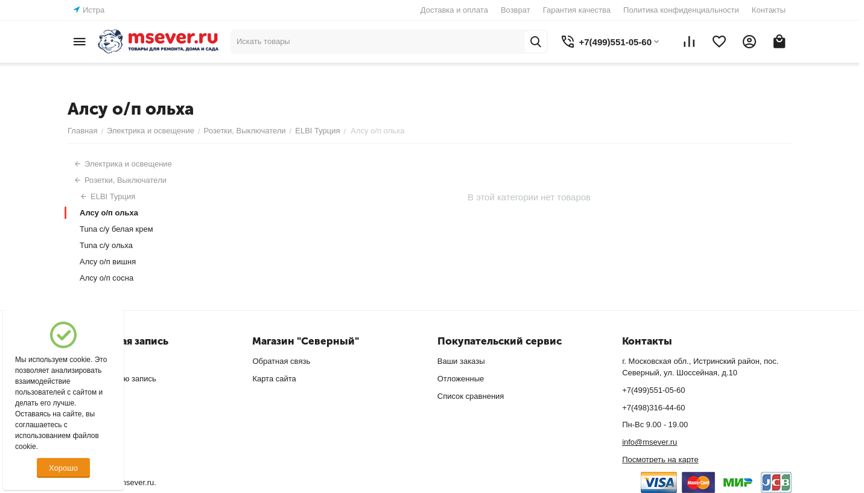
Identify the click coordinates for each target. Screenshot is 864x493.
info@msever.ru (649, 442)
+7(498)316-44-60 (653, 407)
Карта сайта (274, 378)
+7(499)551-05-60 (653, 390)
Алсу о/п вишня (108, 261)
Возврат (515, 9)
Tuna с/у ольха (106, 245)
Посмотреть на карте (660, 459)
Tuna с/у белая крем (116, 229)
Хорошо (63, 467)
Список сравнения (470, 396)
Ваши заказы (461, 361)
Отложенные (460, 378)
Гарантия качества (577, 9)
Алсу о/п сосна (106, 277)
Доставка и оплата (454, 9)
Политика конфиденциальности (681, 9)
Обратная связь (281, 361)
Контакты (769, 9)
